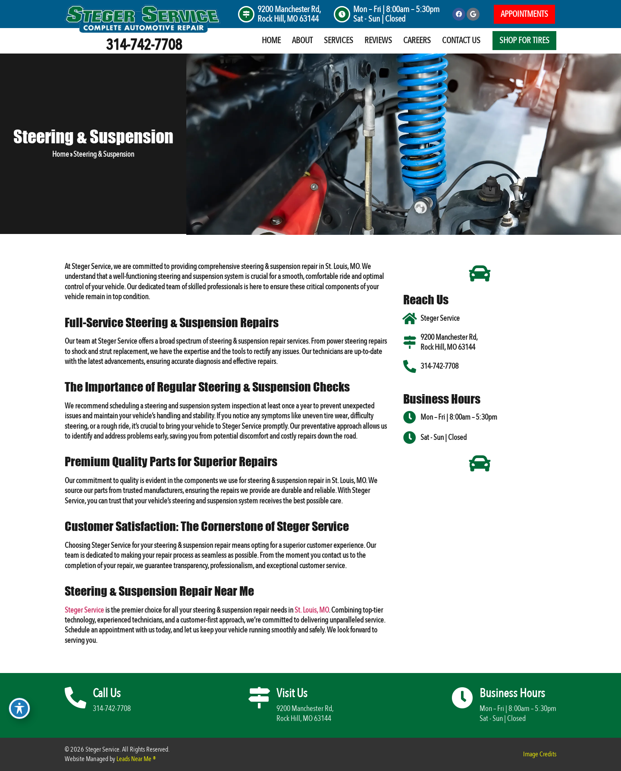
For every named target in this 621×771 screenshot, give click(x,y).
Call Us (107, 693)
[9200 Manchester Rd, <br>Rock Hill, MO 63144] (246, 14)
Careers (417, 40)
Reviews (378, 40)
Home (271, 40)
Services (338, 40)
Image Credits (539, 754)
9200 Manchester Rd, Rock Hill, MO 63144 (289, 14)
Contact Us (461, 40)
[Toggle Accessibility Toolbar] (19, 708)
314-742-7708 (144, 45)
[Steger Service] (409, 318)
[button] (524, 14)
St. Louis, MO (312, 610)
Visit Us (291, 693)
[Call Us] (75, 697)
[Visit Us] (259, 697)
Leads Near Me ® (136, 759)
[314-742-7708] (409, 366)
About (302, 40)
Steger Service (84, 610)
